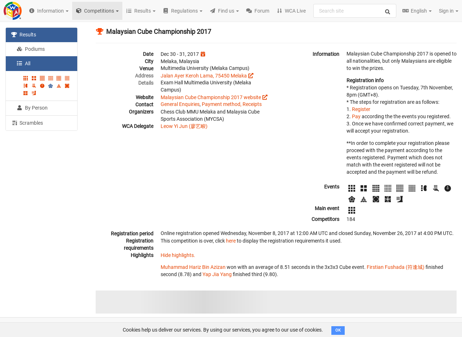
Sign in (448, 11)
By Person (32, 108)
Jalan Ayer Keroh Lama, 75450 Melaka (204, 76)
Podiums (31, 49)
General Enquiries (180, 104)
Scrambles (27, 122)
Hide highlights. (178, 255)
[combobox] (354, 11)
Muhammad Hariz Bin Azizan (193, 267)
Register (361, 109)
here (231, 241)
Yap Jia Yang (217, 274)
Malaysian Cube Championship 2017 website (211, 97)
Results (23, 34)
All (23, 63)
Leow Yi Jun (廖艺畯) (184, 126)
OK (338, 330)
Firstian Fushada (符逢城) (395, 267)
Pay (356, 116)
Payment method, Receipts (232, 104)
